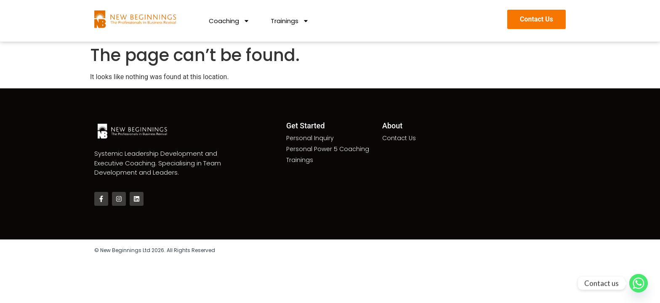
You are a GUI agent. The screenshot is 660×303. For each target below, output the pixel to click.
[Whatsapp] (638, 283)
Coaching (229, 21)
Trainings (290, 21)
